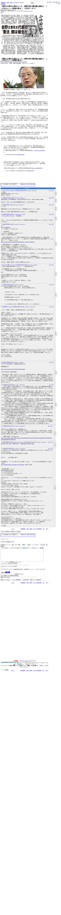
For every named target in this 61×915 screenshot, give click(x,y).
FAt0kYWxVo (39, 442)
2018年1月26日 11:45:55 (8, 214)
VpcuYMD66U (17, 214)
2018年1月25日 (20, 154)
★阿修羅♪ (3, 2)
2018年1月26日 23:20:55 (8, 362)
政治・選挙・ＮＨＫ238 (12, 2)
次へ (44, 528)
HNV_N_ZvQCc (22, 214)
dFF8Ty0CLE (16, 204)
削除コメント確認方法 (35, 582)
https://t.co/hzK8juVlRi (37, 168)
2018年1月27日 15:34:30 (30, 442)
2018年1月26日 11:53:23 (8, 224)
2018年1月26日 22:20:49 (8, 284)
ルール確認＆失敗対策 (12, 578)
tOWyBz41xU (27, 306)
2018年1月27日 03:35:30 (8, 384)
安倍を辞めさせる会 (13, 442)
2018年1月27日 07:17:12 (8, 426)
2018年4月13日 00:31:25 (8, 448)
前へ (59, 3)
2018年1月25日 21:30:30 (8, 197)
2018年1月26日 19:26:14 (22, 264)
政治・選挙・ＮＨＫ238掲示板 (34, 528)
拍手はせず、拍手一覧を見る (28, 184)
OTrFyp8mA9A (22, 448)
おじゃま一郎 (9, 264)
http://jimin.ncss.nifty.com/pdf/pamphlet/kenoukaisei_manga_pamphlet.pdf (17, 242)
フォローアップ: (5, 539)
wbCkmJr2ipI (34, 190)
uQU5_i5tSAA (21, 224)
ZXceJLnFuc (29, 190)
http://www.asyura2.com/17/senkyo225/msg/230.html (13, 369)
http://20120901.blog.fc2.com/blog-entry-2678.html (12, 464)
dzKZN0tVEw (17, 448)
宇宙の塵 (7, 306)
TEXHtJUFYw (17, 224)
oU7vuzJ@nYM (32, 306)
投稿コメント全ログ (5, 582)
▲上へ (13, 528)
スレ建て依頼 (25, 582)
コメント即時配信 (16, 582)
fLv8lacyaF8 (21, 204)
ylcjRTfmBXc (43, 442)
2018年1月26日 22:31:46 (18, 306)
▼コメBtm (55, 2)
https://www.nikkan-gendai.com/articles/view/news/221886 (14, 61)
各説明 (41, 547)
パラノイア (8, 190)
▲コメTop (49, 2)
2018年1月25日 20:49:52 (21, 190)
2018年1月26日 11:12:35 (8, 204)
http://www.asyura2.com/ (25, 663)
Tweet (2, 12)
